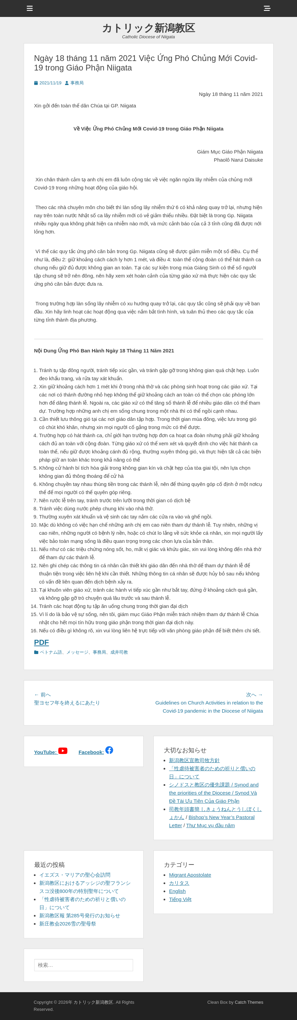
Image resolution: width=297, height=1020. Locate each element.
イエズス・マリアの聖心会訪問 (74, 875)
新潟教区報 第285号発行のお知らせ (79, 915)
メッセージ (77, 652)
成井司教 (119, 652)
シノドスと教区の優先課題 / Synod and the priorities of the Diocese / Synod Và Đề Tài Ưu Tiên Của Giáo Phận (213, 793)
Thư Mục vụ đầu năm (210, 825)
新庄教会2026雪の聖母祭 (67, 923)
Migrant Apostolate (190, 875)
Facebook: (91, 752)
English (177, 891)
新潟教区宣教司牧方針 (194, 760)
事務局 (77, 82)
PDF (41, 642)
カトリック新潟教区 (148, 28)
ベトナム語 (51, 652)
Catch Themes (249, 1002)
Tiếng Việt (180, 899)
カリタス (179, 883)
